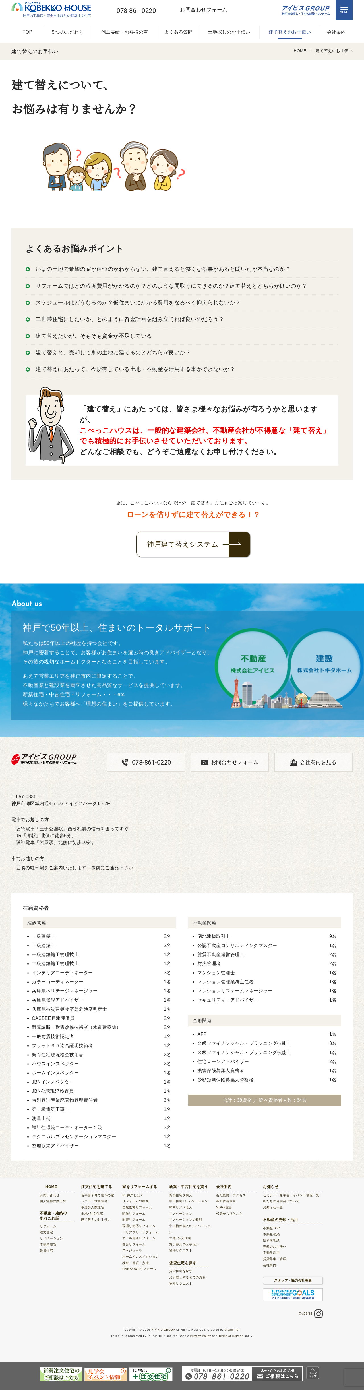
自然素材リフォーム (137, 1207)
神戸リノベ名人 (181, 1207)
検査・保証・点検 (135, 1263)
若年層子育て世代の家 (97, 1195)
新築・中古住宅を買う (188, 1187)
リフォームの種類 (135, 1201)
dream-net (232, 1329)
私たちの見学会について (281, 1201)
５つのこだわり (67, 32)
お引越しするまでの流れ (187, 1277)
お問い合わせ (50, 1195)
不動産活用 (271, 1252)
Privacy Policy (200, 1335)
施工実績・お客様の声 (124, 32)
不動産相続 (271, 1234)
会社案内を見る (318, 762)
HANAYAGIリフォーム (139, 1268)
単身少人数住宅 (92, 1207)
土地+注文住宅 (92, 1213)
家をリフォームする (139, 1187)
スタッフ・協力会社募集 (293, 1280)
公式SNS (311, 1313)
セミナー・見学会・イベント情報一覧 (291, 1195)
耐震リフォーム (134, 1219)
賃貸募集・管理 (274, 1259)
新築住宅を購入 (181, 1195)
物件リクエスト (181, 1250)
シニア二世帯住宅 (94, 1201)
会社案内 (336, 32)
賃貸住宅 (46, 1250)
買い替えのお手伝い (184, 1244)
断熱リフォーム (134, 1213)
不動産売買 (48, 1244)
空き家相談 (271, 1240)
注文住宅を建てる (96, 1187)
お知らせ (271, 1187)
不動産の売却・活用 (280, 1220)
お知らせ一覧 (273, 1207)
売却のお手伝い (274, 1246)
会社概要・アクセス (231, 1195)
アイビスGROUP (163, 1329)
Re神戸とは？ (132, 1195)
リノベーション (51, 1238)
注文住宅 (46, 1232)
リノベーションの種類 (185, 1219)
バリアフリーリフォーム (140, 1232)
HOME (51, 1187)
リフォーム (48, 1226)
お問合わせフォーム (234, 762)
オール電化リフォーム (139, 1238)
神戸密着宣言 (226, 1201)
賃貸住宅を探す (183, 1263)
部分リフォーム (134, 1244)
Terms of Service (230, 1335)
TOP (27, 32)
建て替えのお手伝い (290, 32)
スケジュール (132, 1250)
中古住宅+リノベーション (188, 1201)
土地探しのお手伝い (229, 32)
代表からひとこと (229, 1213)
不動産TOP (271, 1228)
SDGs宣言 (224, 1207)
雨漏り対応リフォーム (139, 1226)
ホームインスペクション (140, 1256)
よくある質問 (178, 32)
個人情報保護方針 (53, 1201)
